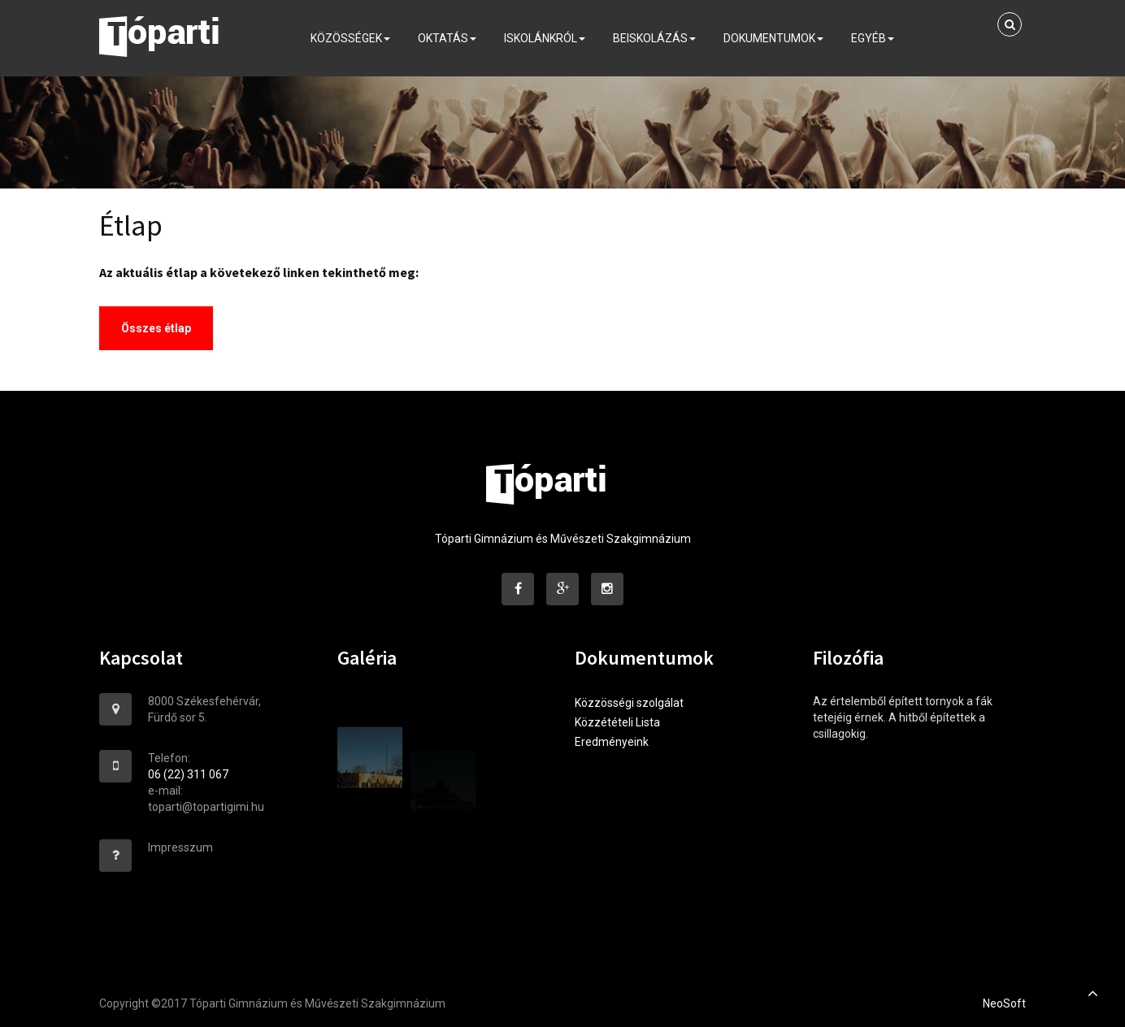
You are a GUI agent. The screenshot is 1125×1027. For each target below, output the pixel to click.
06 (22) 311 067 (188, 774)
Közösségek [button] (350, 43)
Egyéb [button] (872, 43)
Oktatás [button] (447, 43)
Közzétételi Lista (617, 722)
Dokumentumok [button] (773, 43)
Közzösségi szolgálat (629, 702)
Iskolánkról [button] (544, 43)
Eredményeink (612, 741)
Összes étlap (156, 328)
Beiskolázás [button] (654, 43)
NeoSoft (1004, 1003)
